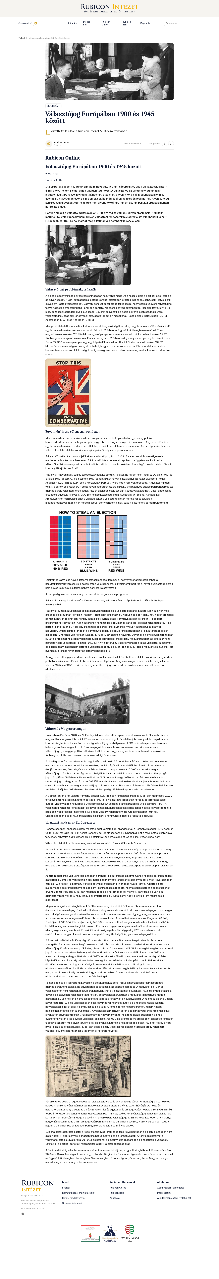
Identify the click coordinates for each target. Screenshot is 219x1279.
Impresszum (164, 1192)
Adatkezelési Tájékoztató (170, 1187)
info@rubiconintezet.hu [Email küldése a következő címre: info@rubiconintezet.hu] (32, 1195)
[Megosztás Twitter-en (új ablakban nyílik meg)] (171, 143)
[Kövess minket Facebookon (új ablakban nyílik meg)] (35, 23)
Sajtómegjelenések (72, 1203)
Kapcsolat (145, 23)
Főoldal (21, 38)
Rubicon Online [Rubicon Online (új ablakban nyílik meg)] (106, 23)
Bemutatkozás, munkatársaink (78, 1192)
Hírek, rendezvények (73, 1198)
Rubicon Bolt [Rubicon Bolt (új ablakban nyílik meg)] (127, 23)
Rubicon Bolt (117, 1192)
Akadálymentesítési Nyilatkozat (174, 1198)
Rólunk (72, 23)
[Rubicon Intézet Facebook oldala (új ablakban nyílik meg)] (38, 1213)
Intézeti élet (90, 23)
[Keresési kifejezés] (182, 23)
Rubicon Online (118, 1187)
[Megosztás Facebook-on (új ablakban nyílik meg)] (164, 143)
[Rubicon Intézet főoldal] (109, 8)
